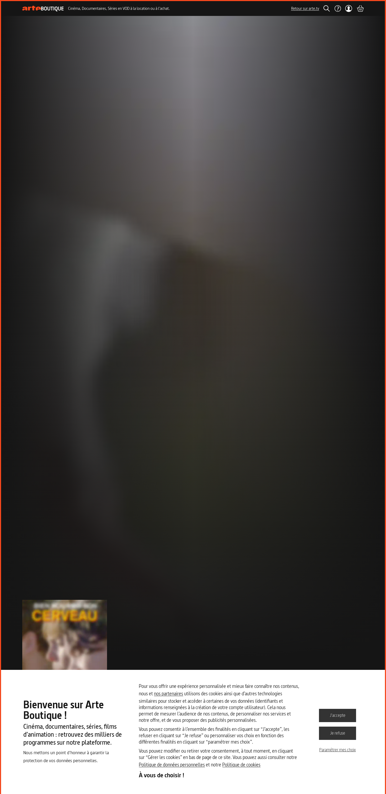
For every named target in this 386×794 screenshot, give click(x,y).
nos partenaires (168, 693)
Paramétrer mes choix (337, 750)
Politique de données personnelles (172, 764)
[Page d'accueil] (43, 8)
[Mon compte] (348, 8)
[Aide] (337, 8)
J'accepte (337, 715)
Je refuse (337, 733)
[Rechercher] (326, 8)
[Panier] (360, 8)
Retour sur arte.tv (305, 8)
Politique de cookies (241, 764)
